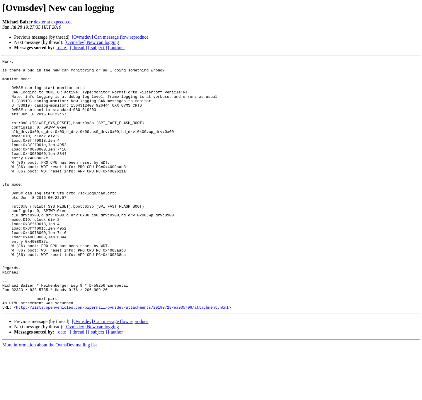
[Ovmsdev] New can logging (91, 42)
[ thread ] (78, 47)
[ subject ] (97, 47)
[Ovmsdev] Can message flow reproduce (110, 37)
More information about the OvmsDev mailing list (49, 394)
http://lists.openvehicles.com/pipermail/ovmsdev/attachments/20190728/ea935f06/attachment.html (122, 357)
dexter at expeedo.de (53, 21)
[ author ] (117, 47)
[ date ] (62, 47)
